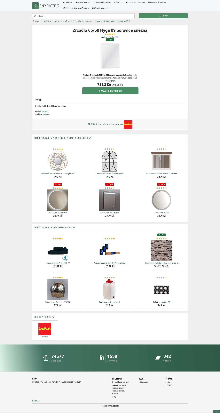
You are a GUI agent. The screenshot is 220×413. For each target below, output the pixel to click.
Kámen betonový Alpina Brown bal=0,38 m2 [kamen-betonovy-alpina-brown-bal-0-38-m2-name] (162, 263)
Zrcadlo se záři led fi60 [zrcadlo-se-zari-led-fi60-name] (58, 213)
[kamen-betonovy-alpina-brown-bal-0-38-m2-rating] (161, 238)
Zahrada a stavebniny (136, 3)
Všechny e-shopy (118, 391)
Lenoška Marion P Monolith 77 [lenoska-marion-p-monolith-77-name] (58, 263)
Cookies (168, 385)
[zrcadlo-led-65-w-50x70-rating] (109, 188)
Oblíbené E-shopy (44, 317)
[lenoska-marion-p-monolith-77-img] (58, 250)
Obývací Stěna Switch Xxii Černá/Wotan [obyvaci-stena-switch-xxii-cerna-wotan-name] (109, 263)
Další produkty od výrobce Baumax (54, 227)
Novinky (115, 394)
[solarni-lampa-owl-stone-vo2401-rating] (58, 277)
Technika (119, 3)
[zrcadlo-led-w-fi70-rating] (161, 188)
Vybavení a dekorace (103, 3)
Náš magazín (144, 382)
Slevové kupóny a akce (120, 382)
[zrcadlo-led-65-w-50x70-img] (109, 200)
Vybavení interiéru (83, 3)
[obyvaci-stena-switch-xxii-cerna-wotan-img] (109, 250)
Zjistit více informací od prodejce (110, 124)
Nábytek (68, 3)
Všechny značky (118, 388)
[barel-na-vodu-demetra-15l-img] (109, 289)
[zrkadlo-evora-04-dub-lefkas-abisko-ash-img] (161, 161)
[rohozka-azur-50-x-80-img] (161, 289)
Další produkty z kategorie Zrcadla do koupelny (62, 138)
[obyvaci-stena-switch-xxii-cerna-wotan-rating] (109, 238)
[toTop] (216, 411)
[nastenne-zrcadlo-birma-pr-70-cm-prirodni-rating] (58, 149)
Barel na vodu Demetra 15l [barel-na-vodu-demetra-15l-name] (109, 302)
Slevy (114, 397)
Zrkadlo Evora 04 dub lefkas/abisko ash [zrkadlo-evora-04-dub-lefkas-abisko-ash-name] (161, 174)
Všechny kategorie (100, 8)
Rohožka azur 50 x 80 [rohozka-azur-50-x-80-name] (161, 302)
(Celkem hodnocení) (110, 37)
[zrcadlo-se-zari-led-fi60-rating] (58, 188)
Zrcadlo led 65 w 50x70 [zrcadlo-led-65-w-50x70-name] (109, 213)
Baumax (45, 112)
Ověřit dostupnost (110, 91)
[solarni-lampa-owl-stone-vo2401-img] (58, 289)
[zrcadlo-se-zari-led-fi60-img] (58, 200)
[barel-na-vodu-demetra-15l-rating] (109, 277)
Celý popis (111, 80)
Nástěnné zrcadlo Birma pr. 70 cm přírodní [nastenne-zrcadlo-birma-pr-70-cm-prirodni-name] (57, 174)
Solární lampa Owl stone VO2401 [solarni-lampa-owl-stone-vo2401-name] (58, 302)
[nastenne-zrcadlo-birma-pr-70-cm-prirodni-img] (58, 161)
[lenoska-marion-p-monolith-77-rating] (58, 238)
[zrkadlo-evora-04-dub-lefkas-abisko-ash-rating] (161, 149)
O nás (167, 382)
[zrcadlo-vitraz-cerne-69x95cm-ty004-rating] (109, 149)
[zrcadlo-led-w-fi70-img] (161, 200)
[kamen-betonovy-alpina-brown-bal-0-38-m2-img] (161, 250)
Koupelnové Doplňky (158, 3)
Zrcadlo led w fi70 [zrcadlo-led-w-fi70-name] (161, 213)
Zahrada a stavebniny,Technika (77, 8)
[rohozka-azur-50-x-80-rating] (161, 277)
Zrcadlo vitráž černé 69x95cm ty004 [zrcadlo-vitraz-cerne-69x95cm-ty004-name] (110, 174)
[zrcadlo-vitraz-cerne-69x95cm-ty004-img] (109, 161)
